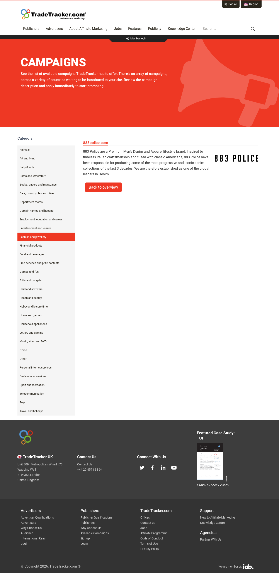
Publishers (31, 29)
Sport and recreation (32, 385)
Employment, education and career (41, 219)
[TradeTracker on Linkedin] (163, 467)
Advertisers (54, 29)
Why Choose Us (31, 528)
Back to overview (103, 187)
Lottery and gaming (31, 332)
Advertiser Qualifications (37, 517)
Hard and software (31, 289)
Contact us (147, 522)
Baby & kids (27, 167)
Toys (23, 402)
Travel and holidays (31, 411)
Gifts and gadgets (31, 280)
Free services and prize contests (40, 263)
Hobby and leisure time (34, 306)
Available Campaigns (94, 533)
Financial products (31, 245)
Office (23, 350)
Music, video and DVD (33, 341)
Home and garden (30, 315)
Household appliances (33, 324)
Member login (138, 38)
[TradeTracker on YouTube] (174, 467)
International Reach (34, 538)
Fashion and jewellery (33, 236)
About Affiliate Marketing (88, 29)
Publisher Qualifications (96, 517)
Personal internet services (36, 367)
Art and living (27, 158)
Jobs (118, 29)
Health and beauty (31, 297)
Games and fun (29, 271)
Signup (85, 538)
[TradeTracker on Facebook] (152, 467)
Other (23, 358)
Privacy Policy (149, 549)
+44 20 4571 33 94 (89, 469)
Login (24, 543)
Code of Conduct (151, 538)
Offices (145, 517)
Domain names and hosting (36, 210)
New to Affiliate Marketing (217, 517)
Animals (25, 149)
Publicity (154, 29)
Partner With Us (210, 539)
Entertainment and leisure (35, 228)
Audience (27, 533)
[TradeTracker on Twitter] (142, 467)
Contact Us (84, 464)
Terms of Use (149, 543)
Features (134, 29)
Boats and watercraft (33, 175)
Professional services (33, 376)
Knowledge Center (182, 29)
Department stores (31, 202)
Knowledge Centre (212, 522)
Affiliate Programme (153, 533)
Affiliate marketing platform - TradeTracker (53, 14)
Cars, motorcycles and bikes (37, 193)
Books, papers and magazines (38, 184)
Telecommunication (32, 393)
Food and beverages (32, 254)
